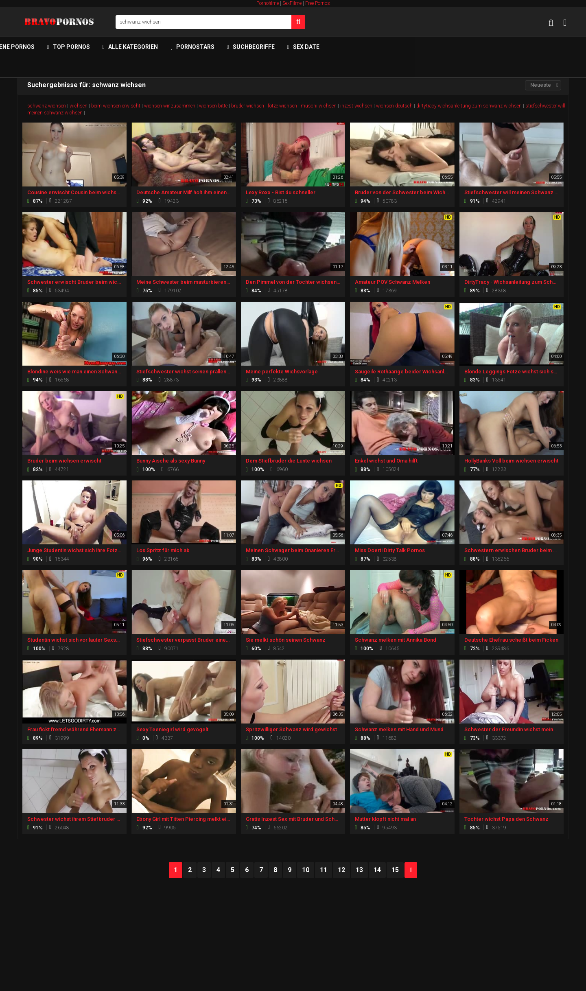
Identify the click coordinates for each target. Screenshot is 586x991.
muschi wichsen (319, 106)
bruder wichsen (247, 106)
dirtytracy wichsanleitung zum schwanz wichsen (469, 106)
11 (323, 870)
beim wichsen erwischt (115, 106)
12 (341, 870)
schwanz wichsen (46, 106)
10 (305, 870)
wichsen (78, 106)
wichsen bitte (213, 106)
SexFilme (292, 3)
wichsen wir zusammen (169, 106)
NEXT (411, 870)
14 (377, 870)
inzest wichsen (356, 106)
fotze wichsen (282, 106)
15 (395, 870)
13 (359, 870)
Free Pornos (317, 3)
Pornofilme (267, 3)
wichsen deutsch (394, 106)
